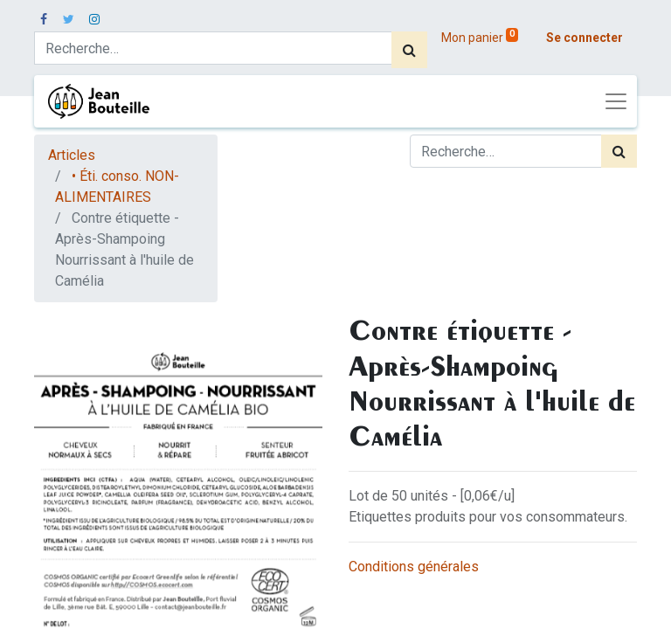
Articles (71, 155)
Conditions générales (414, 566)
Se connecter (584, 38)
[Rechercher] (409, 49)
